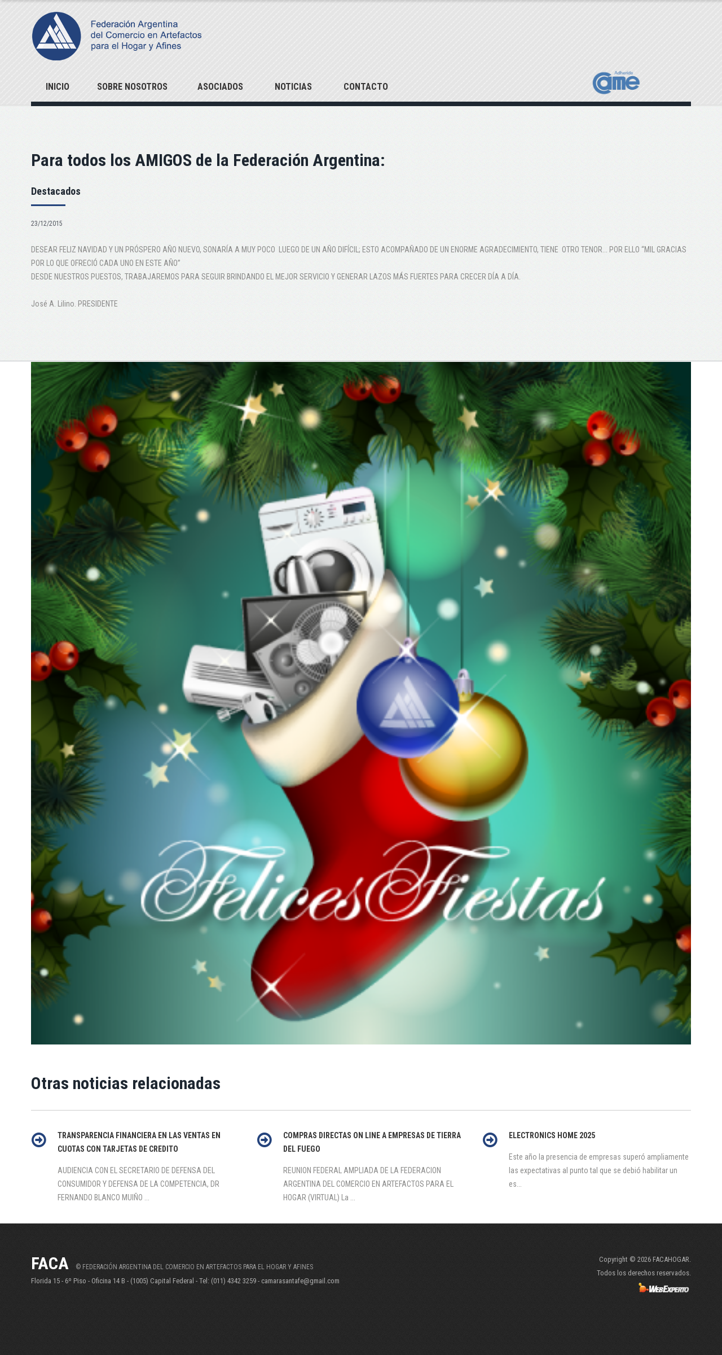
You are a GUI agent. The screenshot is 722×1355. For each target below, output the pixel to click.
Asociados (220, 86)
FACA (50, 1263)
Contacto (366, 86)
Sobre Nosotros (132, 86)
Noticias (293, 86)
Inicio (57, 86)
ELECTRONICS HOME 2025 (552, 1135)
